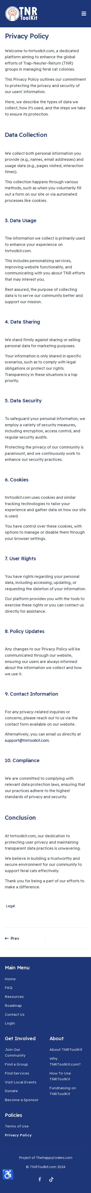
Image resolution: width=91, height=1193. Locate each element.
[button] (84, 13)
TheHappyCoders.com (54, 1158)
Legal (10, 906)
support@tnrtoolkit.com (27, 740)
